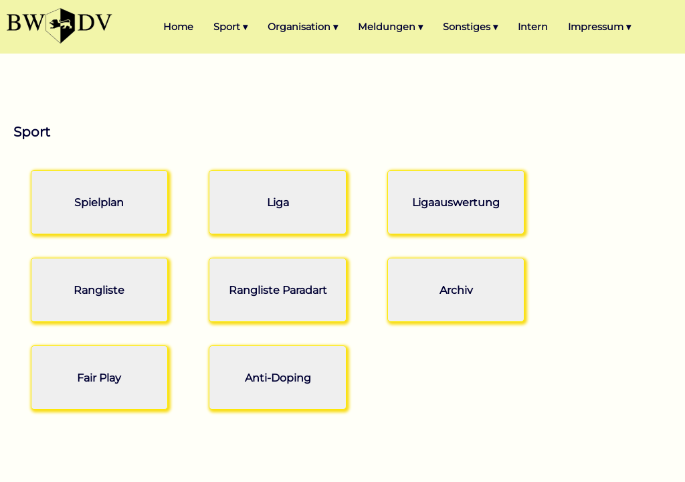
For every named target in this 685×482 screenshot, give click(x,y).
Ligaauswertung (456, 202)
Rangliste (99, 290)
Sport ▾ (230, 27)
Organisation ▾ (303, 27)
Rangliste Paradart (278, 290)
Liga (278, 202)
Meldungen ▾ (390, 27)
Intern (533, 27)
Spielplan (99, 202)
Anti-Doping (278, 378)
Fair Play (99, 378)
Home (178, 27)
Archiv (456, 290)
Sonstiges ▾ (470, 27)
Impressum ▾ (599, 27)
